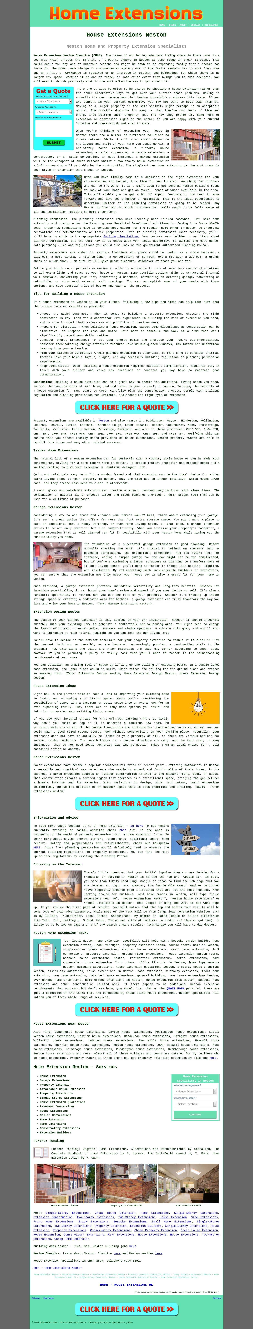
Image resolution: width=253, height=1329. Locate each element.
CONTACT (195, 25)
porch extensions (192, 958)
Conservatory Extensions (110, 1230)
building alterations (94, 967)
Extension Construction (52, 1217)
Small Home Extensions (172, 1221)
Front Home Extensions (53, 1221)
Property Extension (110, 1226)
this (122, 830)
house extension (185, 88)
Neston (103, 420)
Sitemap (36, 1298)
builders (202, 185)
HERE (36, 847)
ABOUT (183, 25)
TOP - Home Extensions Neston (57, 1268)
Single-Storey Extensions (68, 1213)
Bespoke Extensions (130, 1221)
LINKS (172, 25)
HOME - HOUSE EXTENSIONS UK (126, 1285)
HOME (162, 25)
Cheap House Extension (115, 1213)
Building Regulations (121, 236)
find (46, 1032)
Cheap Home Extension (71, 1239)
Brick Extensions (93, 1221)
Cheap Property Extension (155, 1230)
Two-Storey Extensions (95, 1217)
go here (137, 826)
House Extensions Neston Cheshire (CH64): (68, 55)
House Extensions (152, 1234)
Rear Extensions (121, 1234)
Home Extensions (155, 1213)
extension (174, 165)
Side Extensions (204, 1217)
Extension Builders (146, 1226)
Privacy (217, 1298)
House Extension (173, 1217)
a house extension (48, 390)
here (212, 1058)
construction (83, 984)
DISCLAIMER (211, 25)
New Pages (48, 1298)
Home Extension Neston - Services (75, 1067)
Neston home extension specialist (111, 940)
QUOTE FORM (175, 988)
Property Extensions (69, 1230)
